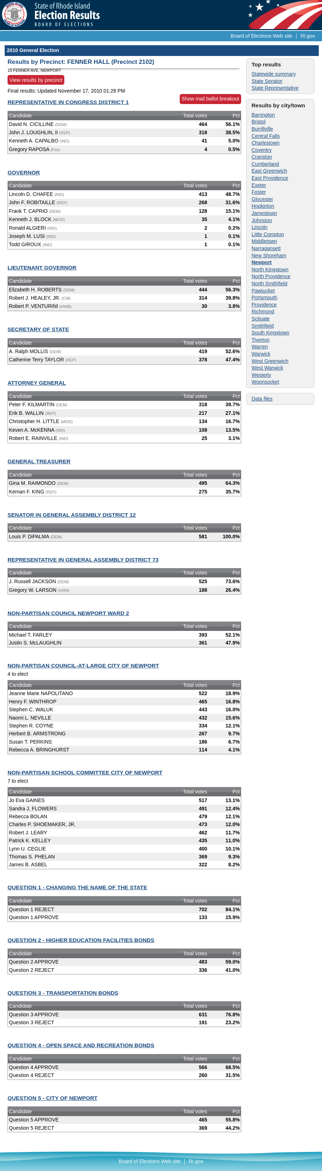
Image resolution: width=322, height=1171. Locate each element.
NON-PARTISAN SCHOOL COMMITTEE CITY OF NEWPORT (85, 772)
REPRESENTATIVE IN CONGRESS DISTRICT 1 (68, 102)
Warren (260, 347)
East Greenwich (269, 171)
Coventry (262, 150)
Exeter (259, 185)
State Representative (275, 88)
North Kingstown (270, 269)
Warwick (261, 354)
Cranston (262, 157)
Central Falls (266, 136)
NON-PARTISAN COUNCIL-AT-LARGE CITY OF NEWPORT (83, 665)
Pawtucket (263, 291)
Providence (264, 305)
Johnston (262, 220)
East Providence (270, 178)
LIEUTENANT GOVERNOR (42, 267)
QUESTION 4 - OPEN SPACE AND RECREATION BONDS (81, 1045)
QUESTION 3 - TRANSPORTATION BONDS (63, 993)
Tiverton (261, 340)
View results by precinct (36, 80)
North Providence (271, 276)
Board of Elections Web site (262, 36)
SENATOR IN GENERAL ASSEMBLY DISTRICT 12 (72, 515)
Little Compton (268, 234)
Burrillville (262, 129)
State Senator (267, 81)
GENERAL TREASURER (39, 461)
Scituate (261, 319)
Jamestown (264, 213)
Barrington (263, 115)
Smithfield (262, 326)
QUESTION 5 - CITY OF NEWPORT (52, 1098)
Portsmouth (264, 297)
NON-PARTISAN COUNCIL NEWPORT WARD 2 (68, 613)
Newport (262, 262)
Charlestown (266, 143)
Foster (259, 192)
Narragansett (266, 248)
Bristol (259, 122)
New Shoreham (269, 255)
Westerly (261, 375)
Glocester (262, 199)
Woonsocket (265, 382)
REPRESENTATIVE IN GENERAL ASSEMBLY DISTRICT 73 (83, 560)
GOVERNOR (24, 172)
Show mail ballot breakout (210, 99)
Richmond (263, 311)
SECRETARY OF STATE (38, 329)
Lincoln (259, 227)
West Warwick (267, 368)
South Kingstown (270, 333)
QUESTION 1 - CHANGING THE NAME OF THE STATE (77, 887)
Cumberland (265, 164)
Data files (262, 399)
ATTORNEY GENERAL (37, 383)
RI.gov (307, 36)
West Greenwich (270, 361)
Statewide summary (274, 74)
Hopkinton (263, 206)
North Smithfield (270, 283)
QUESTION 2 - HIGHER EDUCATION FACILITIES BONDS (81, 940)
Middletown (264, 241)
